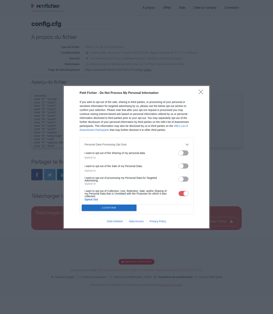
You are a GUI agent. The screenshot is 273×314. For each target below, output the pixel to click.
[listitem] (136, 144)
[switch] (183, 152)
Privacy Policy (158, 221)
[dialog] (136, 157)
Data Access (136, 221)
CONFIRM (109, 207)
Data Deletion (115, 221)
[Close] (202, 93)
